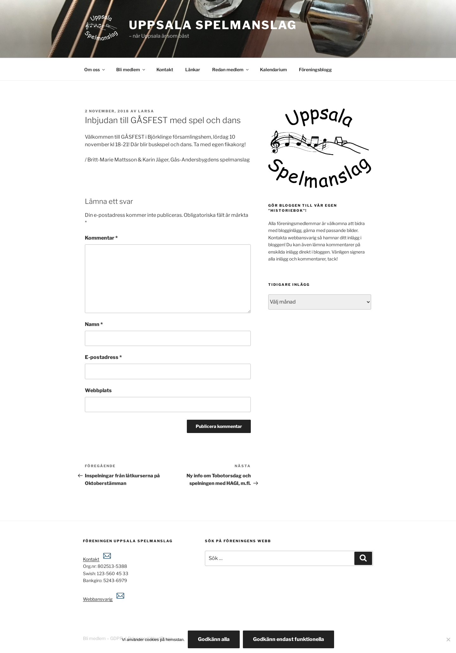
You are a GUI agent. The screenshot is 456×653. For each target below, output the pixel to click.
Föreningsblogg (315, 69)
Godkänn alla (214, 639)
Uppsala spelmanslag (213, 25)
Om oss (95, 69)
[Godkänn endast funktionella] (448, 639)
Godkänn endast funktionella (288, 639)
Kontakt (164, 69)
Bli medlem (131, 69)
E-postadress (103, 357)
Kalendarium (273, 69)
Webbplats (98, 390)
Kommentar (101, 238)
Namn (94, 324)
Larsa (146, 111)
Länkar (192, 69)
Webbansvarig (104, 599)
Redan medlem (231, 69)
